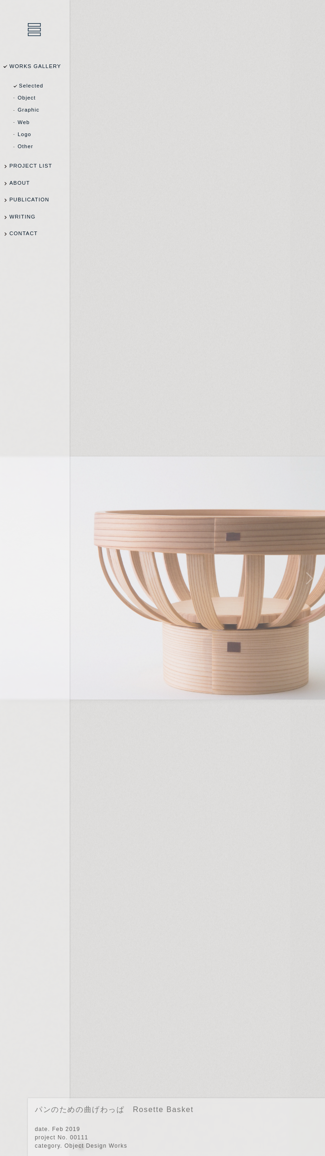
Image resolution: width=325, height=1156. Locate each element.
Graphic (28, 109)
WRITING (22, 216)
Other (25, 146)
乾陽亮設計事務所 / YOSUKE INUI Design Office (35, 30)
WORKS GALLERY (35, 66)
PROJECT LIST (30, 166)
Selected (31, 85)
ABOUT (19, 183)
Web (24, 122)
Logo (24, 134)
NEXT (307, 578)
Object (27, 97)
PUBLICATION (29, 199)
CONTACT (23, 233)
